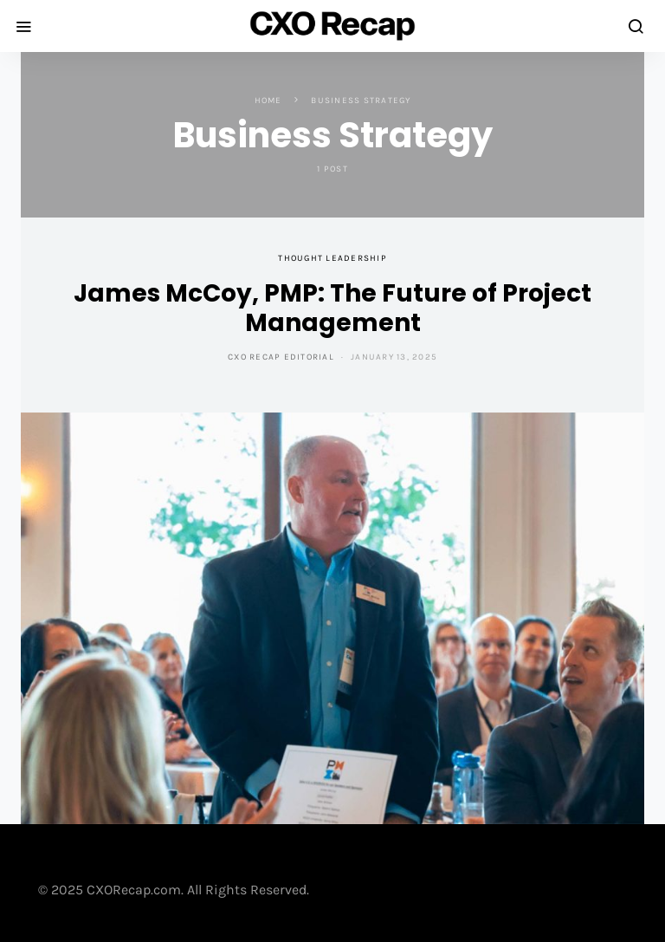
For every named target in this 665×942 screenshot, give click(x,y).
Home (268, 100)
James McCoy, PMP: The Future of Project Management (332, 308)
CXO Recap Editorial (281, 357)
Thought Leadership (332, 258)
